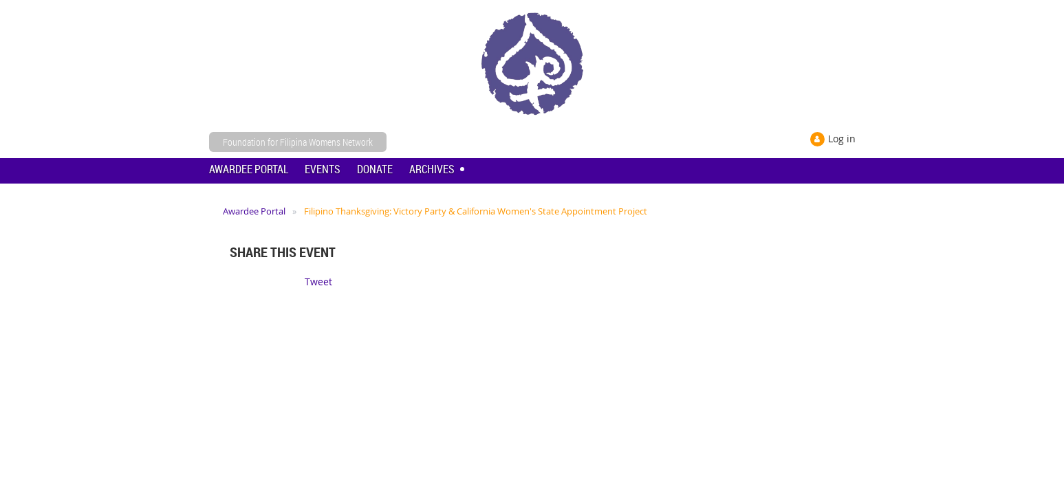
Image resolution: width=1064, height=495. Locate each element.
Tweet (318, 281)
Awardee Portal (254, 211)
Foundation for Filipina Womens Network (298, 141)
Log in (842, 138)
